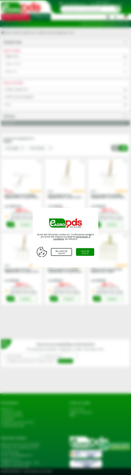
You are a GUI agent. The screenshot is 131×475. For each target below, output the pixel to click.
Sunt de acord (85, 252)
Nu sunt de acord (61, 252)
